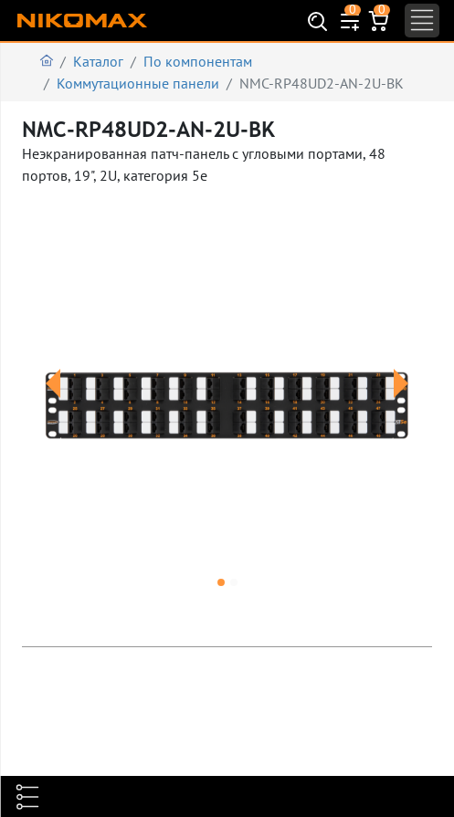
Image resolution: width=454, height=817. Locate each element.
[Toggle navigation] (422, 20)
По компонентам (197, 61)
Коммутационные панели (138, 83)
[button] (52, 405)
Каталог (98, 61)
